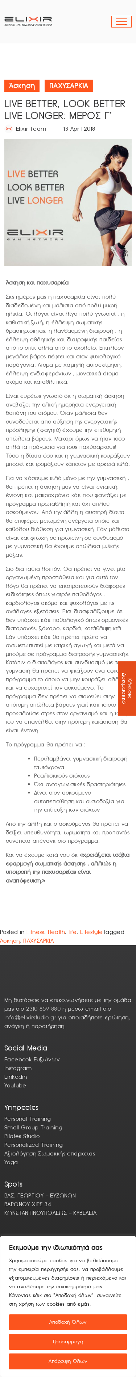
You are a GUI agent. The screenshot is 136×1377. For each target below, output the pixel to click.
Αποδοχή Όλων (68, 1322)
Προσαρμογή (68, 1342)
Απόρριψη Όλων (68, 1361)
